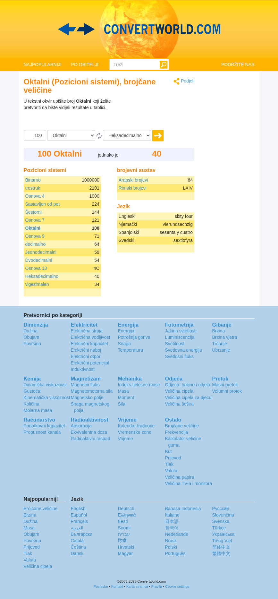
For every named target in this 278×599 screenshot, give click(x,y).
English (78, 508)
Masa (123, 391)
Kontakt (117, 586)
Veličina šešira (179, 403)
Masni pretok (225, 384)
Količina (31, 403)
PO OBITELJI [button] (84, 64)
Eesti (123, 521)
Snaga (124, 343)
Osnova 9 (35, 236)
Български (81, 534)
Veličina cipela (179, 391)
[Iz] (71, 135)
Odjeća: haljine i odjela (187, 384)
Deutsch (126, 508)
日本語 (172, 521)
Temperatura (130, 350)
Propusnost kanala (42, 432)
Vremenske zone (135, 432)
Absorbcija (81, 425)
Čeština (78, 547)
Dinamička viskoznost (45, 384)
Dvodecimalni (38, 260)
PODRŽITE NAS (237, 64)
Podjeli (183, 81)
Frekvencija (176, 432)
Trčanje (219, 343)
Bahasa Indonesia (183, 508)
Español (79, 515)
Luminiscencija (180, 337)
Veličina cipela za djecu (188, 397)
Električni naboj (86, 350)
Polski (171, 547)
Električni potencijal (90, 362)
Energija (126, 330)
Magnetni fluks (85, 384)
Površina (32, 343)
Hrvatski (126, 547)
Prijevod (173, 457)
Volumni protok (227, 391)
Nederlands (176, 534)
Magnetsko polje (87, 397)
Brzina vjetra (224, 337)
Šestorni (33, 212)
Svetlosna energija (183, 350)
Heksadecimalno (42, 276)
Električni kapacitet (89, 343)
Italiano (172, 515)
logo (139, 29)
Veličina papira (179, 477)
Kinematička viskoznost (47, 397)
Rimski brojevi (133, 188)
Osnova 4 (35, 196)
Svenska (221, 521)
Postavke (100, 586)
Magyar (125, 553)
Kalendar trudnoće (136, 425)
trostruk (32, 188)
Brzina (218, 330)
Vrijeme (125, 438)
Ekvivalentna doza (89, 432)
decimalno (35, 244)
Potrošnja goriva (134, 337)
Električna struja (87, 330)
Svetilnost (175, 343)
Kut (168, 451)
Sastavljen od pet (42, 204)
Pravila (156, 586)
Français (79, 521)
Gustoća (32, 391)
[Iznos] (35, 135)
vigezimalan (37, 284)
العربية (77, 527)
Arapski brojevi (133, 180)
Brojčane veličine (182, 425)
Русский (220, 508)
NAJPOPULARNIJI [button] (43, 64)
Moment (126, 397)
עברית (124, 534)
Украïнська (223, 534)
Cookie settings (177, 586)
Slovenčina (223, 515)
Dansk (77, 553)
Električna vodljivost (90, 337)
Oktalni (32, 228)
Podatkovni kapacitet (44, 425)
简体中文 (221, 547)
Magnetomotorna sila (92, 391)
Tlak (169, 464)
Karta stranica (137, 586)
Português (175, 553)
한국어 (172, 527)
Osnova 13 (36, 268)
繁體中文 (221, 553)
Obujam (31, 337)
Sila (121, 403)
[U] (127, 135)
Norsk (171, 540)
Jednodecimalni (40, 252)
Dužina (31, 330)
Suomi (124, 527)
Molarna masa (38, 410)
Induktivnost (83, 369)
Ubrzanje (221, 350)
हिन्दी (122, 540)
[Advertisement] (154, 114)
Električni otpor (86, 356)
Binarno (33, 180)
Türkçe (219, 527)
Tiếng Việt (222, 540)
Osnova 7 (35, 220)
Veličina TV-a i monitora (188, 483)
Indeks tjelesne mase (139, 384)
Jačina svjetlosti (181, 330)
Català (77, 540)
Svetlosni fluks (179, 356)
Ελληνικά (127, 515)
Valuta (171, 470)
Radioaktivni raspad (90, 438)
